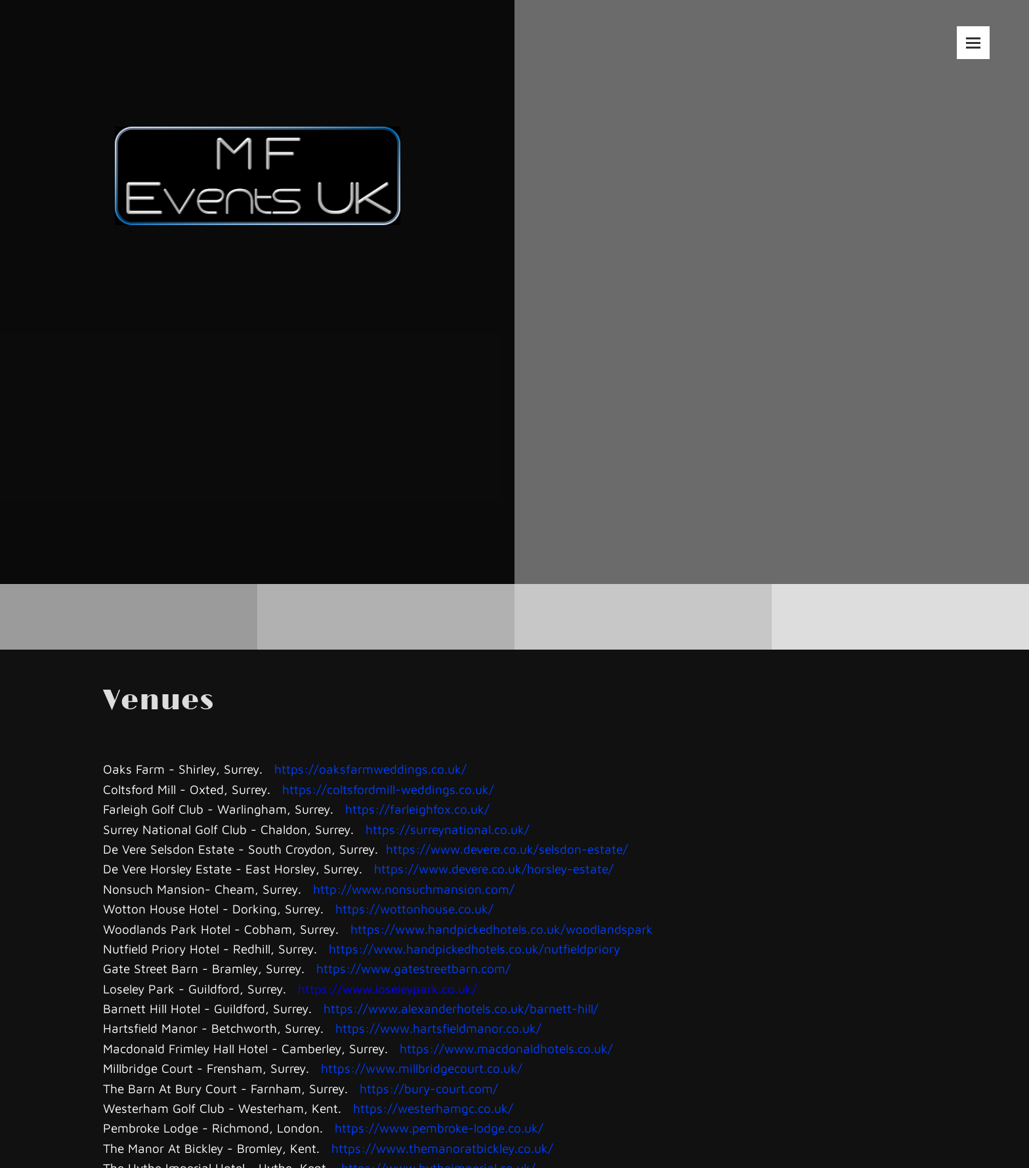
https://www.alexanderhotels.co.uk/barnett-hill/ (461, 1008)
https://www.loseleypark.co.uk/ (387, 989)
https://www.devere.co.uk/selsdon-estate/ (507, 849)
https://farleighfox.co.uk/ (417, 809)
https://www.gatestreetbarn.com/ (413, 968)
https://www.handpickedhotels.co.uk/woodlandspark (501, 929)
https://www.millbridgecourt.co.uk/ (421, 1068)
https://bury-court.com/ (429, 1088)
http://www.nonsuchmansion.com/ (413, 889)
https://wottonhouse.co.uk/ (414, 909)
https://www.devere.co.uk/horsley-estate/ (494, 869)
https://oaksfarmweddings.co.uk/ (370, 769)
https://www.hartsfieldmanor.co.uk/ (438, 1028)
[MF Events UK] (257, 143)
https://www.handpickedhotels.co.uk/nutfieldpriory (474, 949)
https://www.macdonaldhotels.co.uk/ (506, 1048)
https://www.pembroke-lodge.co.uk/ (439, 1128)
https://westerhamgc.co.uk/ (433, 1108)
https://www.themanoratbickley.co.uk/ (442, 1148)
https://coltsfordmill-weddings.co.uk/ (388, 789)
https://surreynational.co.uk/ (448, 829)
